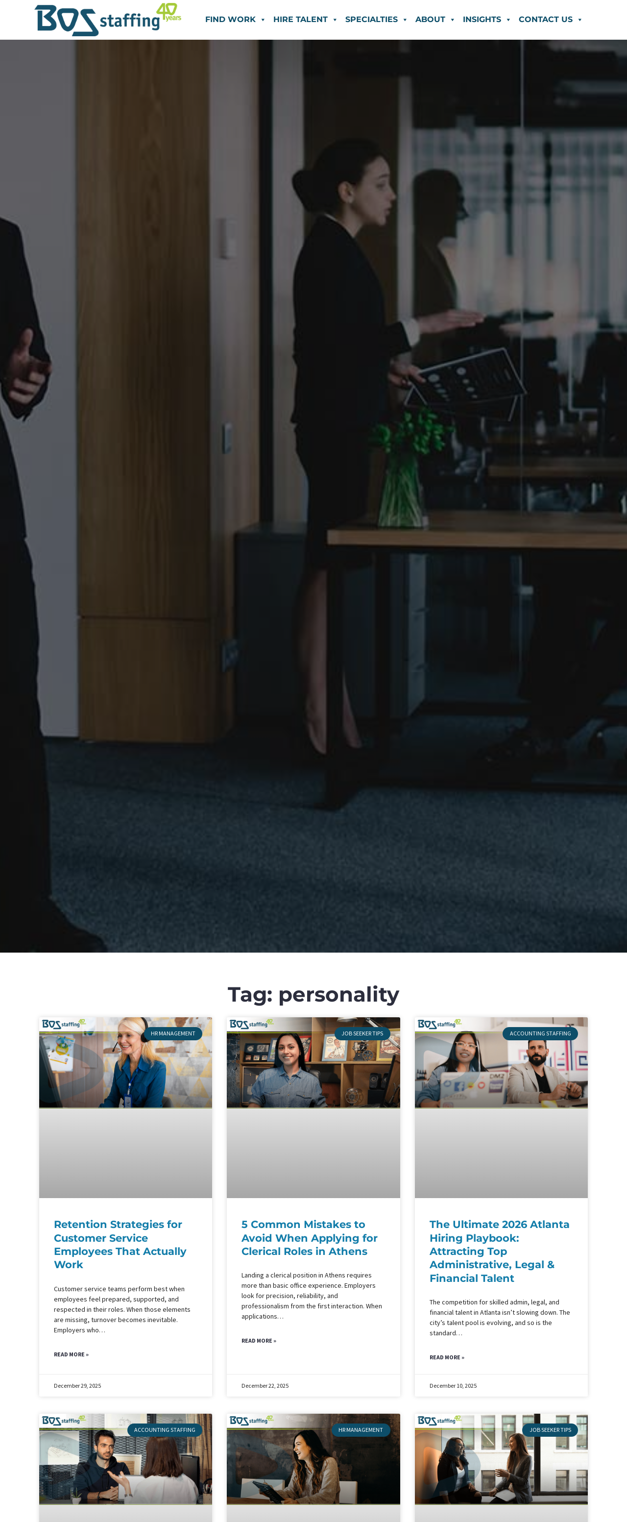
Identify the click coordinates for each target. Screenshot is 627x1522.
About (435, 19)
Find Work (235, 19)
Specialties (377, 19)
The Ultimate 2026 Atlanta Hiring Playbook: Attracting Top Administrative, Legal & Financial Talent (500, 1251)
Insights (487, 19)
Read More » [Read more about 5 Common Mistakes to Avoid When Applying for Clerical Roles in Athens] (258, 1341)
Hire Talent (305, 19)
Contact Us (551, 19)
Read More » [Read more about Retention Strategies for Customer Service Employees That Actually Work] (71, 1355)
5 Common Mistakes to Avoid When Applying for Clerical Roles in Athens (309, 1237)
